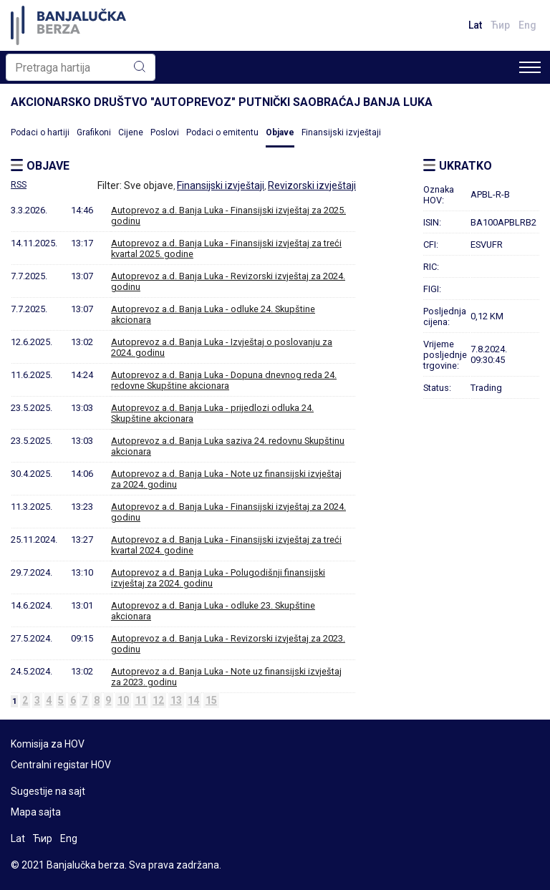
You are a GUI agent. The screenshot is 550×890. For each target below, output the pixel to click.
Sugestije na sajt (48, 791)
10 (123, 700)
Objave (280, 132)
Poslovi (164, 132)
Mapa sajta (36, 812)
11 (141, 700)
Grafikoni (94, 132)
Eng (527, 25)
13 (176, 700)
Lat (475, 25)
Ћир (500, 25)
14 (193, 700)
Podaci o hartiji (40, 132)
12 (158, 700)
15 (211, 700)
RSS (18, 185)
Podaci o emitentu (222, 132)
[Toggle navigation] (530, 67)
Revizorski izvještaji (312, 185)
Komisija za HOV (48, 744)
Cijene (130, 132)
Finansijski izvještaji (341, 132)
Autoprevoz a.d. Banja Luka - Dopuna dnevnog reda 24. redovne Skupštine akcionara (224, 380)
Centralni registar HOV (61, 764)
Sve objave (148, 185)
